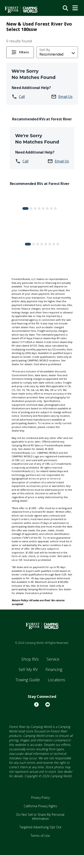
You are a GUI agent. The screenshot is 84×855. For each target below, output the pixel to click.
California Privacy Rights (40, 806)
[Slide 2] (35, 208)
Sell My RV (28, 669)
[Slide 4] (43, 208)
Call (18, 96)
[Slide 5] (47, 208)
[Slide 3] (39, 208)
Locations (56, 679)
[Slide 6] (51, 208)
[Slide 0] (25, 208)
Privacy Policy (40, 797)
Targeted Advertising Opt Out (40, 827)
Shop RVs (30, 659)
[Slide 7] (55, 208)
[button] (20, 52)
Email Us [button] (62, 96)
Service (53, 659)
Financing (53, 669)
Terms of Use (40, 835)
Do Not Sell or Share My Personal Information (40, 816)
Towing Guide (27, 679)
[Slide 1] (31, 208)
